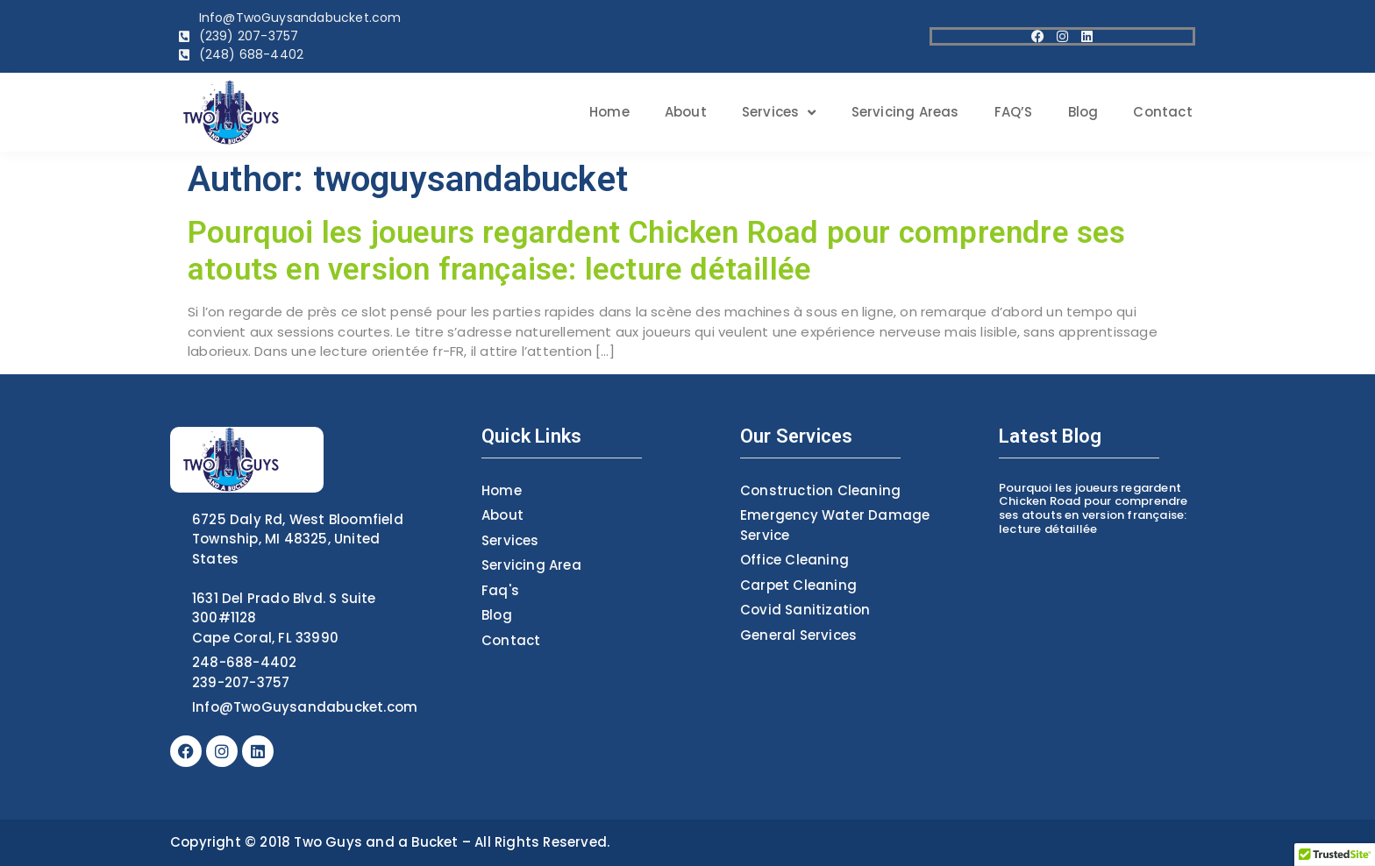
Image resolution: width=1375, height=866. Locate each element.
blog (1083, 112)
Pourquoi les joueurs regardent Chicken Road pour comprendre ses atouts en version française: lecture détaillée (657, 251)
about (686, 112)
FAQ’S (1013, 112)
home (609, 112)
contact (1162, 112)
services (779, 112)
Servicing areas (905, 112)
